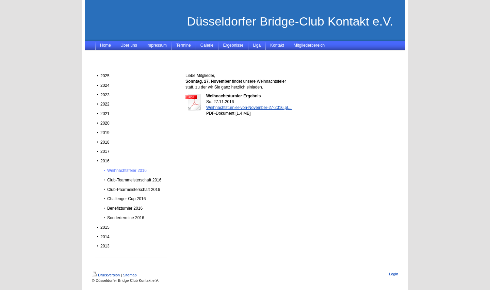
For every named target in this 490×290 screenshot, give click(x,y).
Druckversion (106, 275)
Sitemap (129, 275)
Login (393, 274)
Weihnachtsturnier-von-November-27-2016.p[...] (249, 107)
